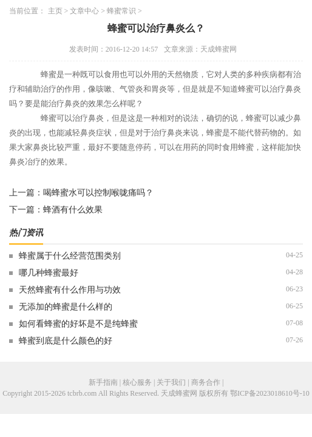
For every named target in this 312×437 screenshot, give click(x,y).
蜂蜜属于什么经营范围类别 (70, 255)
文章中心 (84, 11)
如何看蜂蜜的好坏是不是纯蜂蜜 (78, 323)
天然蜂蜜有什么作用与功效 (70, 289)
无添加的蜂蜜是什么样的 (65, 306)
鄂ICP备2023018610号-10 (270, 393)
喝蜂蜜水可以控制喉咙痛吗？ (98, 192)
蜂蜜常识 (121, 11)
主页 (55, 11)
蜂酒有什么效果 (73, 209)
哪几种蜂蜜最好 (48, 272)
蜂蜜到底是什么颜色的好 (65, 340)
